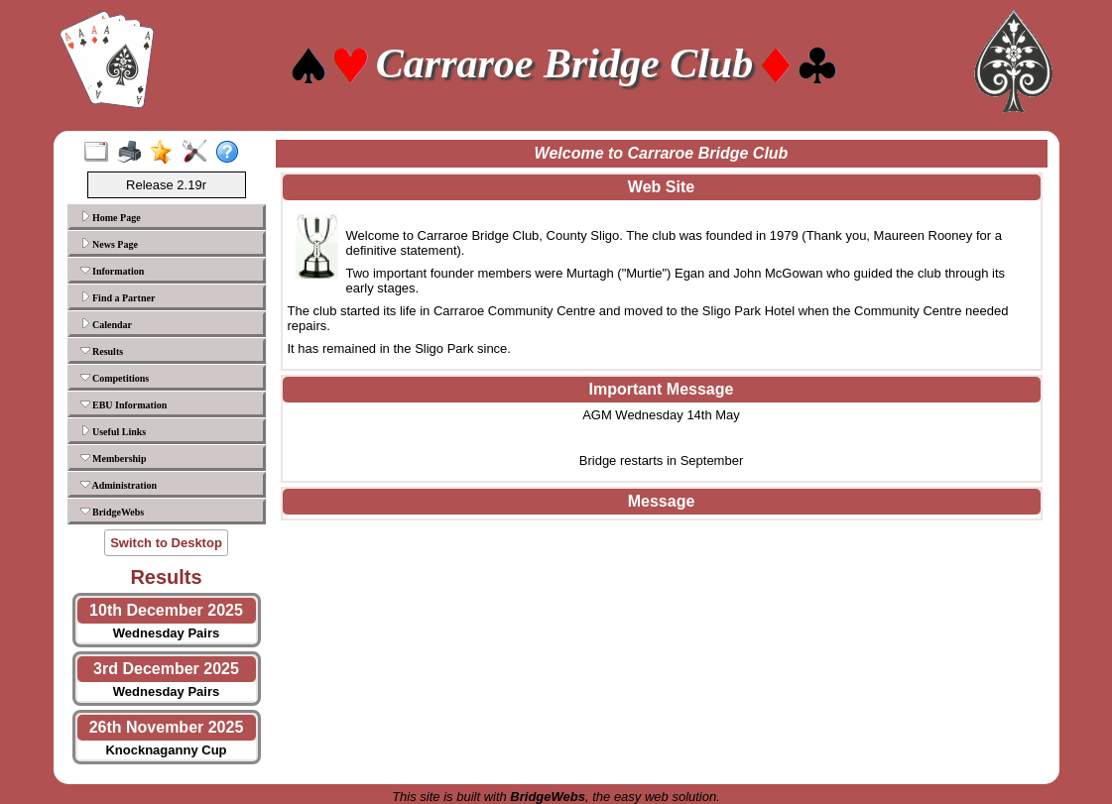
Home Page (110, 217)
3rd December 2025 (166, 668)
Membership (113, 458)
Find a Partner (118, 297)
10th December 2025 (166, 610)
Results (102, 351)
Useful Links (113, 431)
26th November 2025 (166, 727)
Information (112, 271)
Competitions (115, 378)
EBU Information (124, 404)
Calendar (106, 324)
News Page (109, 244)
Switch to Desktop (166, 542)
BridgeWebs (112, 511)
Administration (119, 485)
